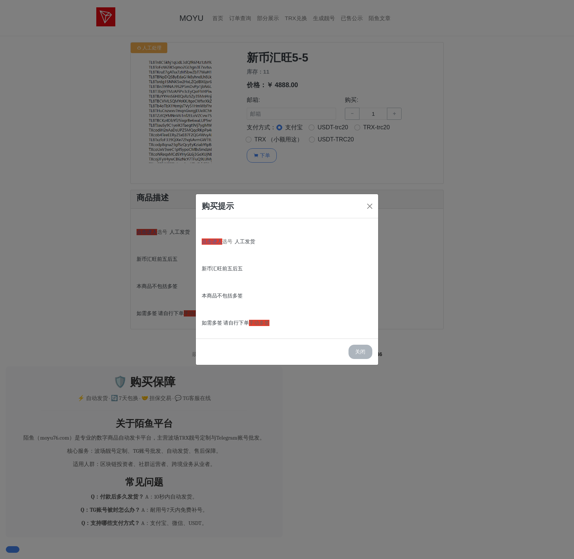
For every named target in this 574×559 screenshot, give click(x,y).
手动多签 (259, 323)
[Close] (369, 206)
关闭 (360, 352)
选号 (227, 241)
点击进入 (212, 241)
